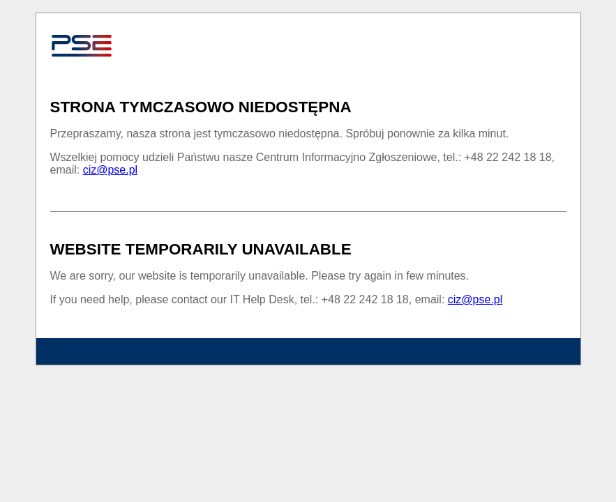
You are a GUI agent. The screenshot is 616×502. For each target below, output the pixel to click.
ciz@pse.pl (110, 170)
